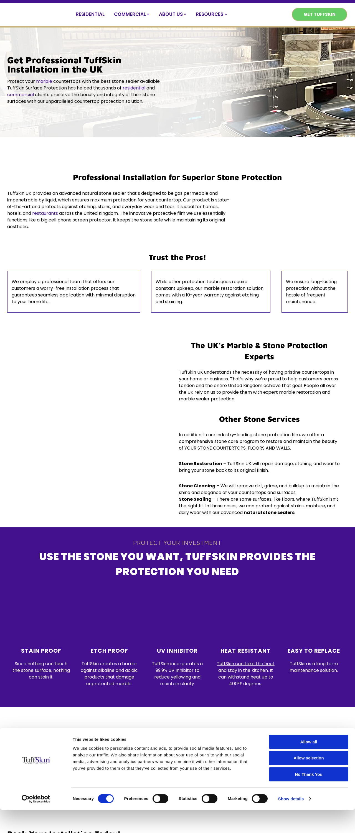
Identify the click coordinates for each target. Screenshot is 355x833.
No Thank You (308, 797)
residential (134, 88)
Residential (90, 14)
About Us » (172, 14)
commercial (20, 94)
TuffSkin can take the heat (246, 663)
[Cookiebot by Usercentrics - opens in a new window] (36, 822)
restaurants (45, 213)
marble (44, 81)
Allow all (308, 765)
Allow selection (308, 781)
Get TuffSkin (320, 14)
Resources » (211, 14)
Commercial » (131, 14)
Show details (291, 822)
